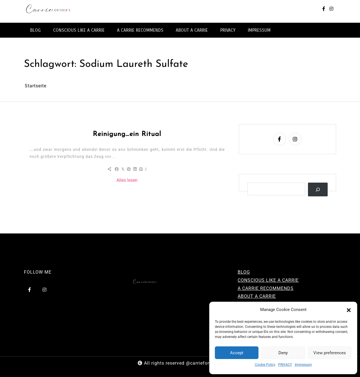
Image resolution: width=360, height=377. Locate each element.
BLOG (35, 30)
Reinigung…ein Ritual (127, 134)
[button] (349, 310)
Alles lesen (127, 180)
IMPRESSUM (259, 30)
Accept (236, 352)
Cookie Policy (265, 365)
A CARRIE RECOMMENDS (140, 30)
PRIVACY (285, 365)
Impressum (303, 365)
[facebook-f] (323, 9)
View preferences (329, 352)
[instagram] (331, 9)
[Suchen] (318, 189)
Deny (283, 352)
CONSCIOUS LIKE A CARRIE (79, 30)
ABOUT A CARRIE (192, 30)
